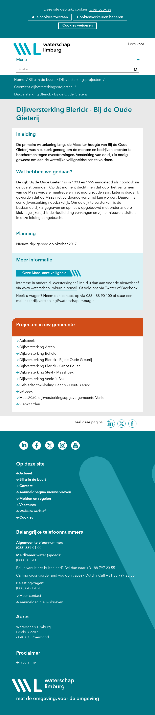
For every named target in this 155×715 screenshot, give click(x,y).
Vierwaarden (29, 404)
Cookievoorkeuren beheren (100, 17)
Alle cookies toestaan (50, 17)
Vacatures (27, 505)
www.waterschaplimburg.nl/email (49, 288)
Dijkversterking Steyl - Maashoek (46, 372)
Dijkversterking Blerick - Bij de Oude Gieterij (55, 360)
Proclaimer (28, 662)
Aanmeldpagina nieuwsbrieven (45, 492)
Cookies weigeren (77, 25)
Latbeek (25, 391)
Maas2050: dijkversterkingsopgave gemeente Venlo (62, 398)
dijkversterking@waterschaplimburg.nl (64, 301)
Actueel (25, 473)
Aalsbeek (27, 341)
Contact (25, 486)
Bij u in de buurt (32, 480)
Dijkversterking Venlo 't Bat (41, 379)
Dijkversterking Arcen (37, 347)
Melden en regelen (35, 499)
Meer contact (30, 596)
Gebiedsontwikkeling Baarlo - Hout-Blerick (54, 385)
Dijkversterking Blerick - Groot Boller (49, 366)
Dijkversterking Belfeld (38, 353)
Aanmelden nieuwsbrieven (41, 602)
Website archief (32, 511)
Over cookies (100, 9)
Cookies (26, 517)
